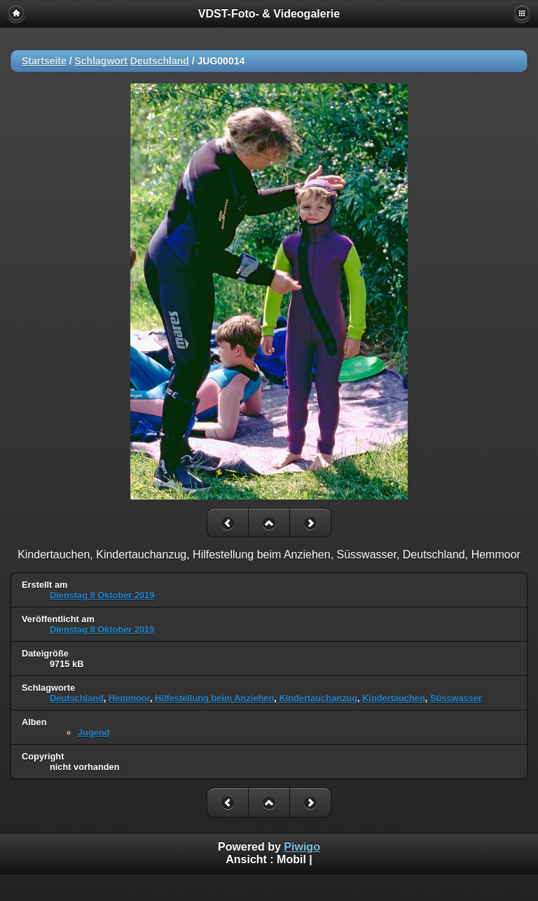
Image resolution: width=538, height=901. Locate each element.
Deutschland (159, 61)
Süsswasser (456, 698)
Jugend (94, 732)
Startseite (44, 61)
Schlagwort (100, 61)
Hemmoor (129, 698)
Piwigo (302, 847)
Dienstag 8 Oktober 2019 (102, 595)
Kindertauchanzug (318, 698)
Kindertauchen (393, 698)
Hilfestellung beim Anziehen (214, 698)
